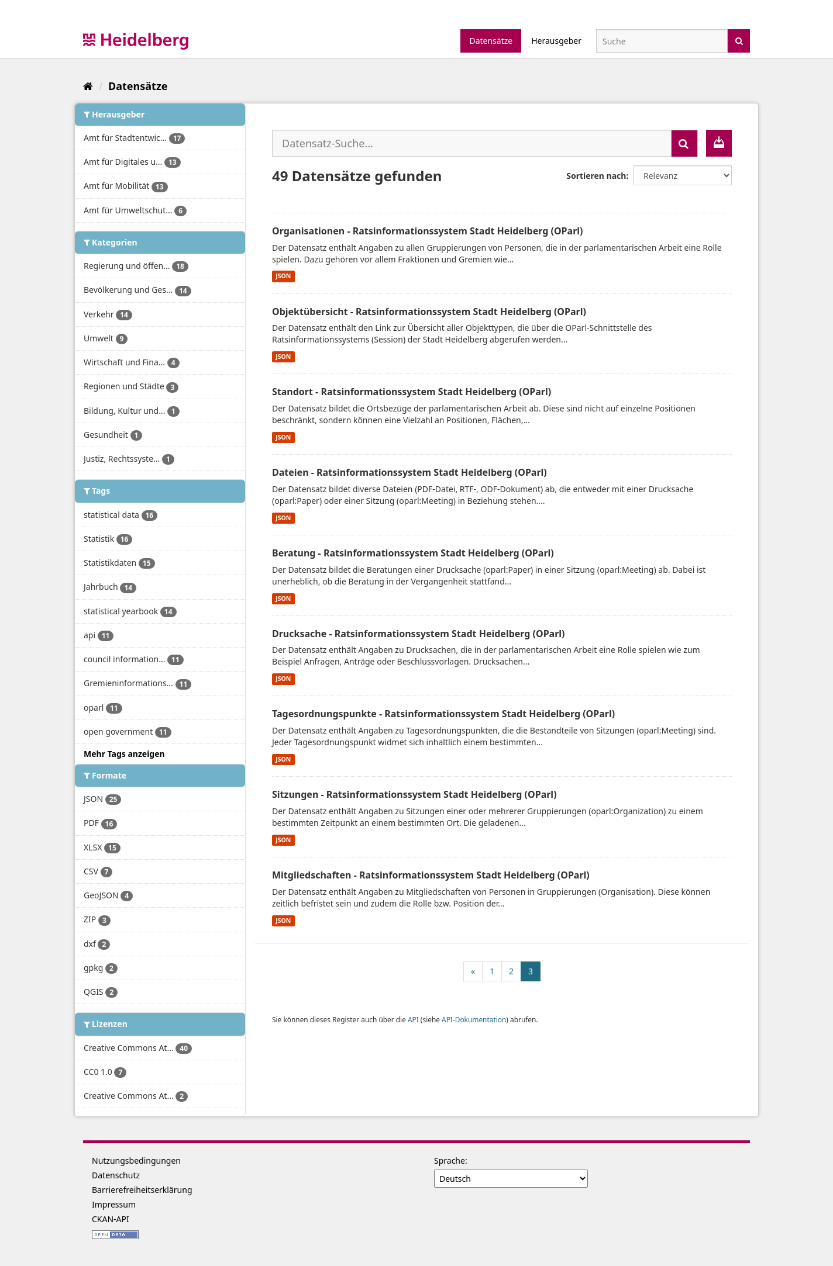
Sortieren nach (596, 175)
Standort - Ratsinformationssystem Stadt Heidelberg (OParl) (411, 391)
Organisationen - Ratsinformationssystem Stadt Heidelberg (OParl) (427, 230)
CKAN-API (110, 1219)
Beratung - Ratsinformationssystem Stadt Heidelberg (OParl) (413, 552)
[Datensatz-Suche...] (472, 143)
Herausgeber (556, 40)
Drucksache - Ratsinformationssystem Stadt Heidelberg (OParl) (418, 633)
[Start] (88, 86)
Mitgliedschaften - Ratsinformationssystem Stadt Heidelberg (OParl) (431, 875)
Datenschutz (116, 1175)
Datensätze (490, 40)
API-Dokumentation (474, 1019)
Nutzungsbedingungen (136, 1160)
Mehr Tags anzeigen (124, 753)
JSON (283, 276)
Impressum (114, 1204)
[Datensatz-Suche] (662, 41)
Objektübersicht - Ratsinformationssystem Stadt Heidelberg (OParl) (429, 311)
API (413, 1019)
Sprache (449, 1160)
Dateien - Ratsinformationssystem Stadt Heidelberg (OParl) (409, 472)
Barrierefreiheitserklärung (142, 1189)
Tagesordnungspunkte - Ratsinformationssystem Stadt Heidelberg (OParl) (443, 713)
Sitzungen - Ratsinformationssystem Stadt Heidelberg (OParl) (414, 794)
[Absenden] (739, 40)
